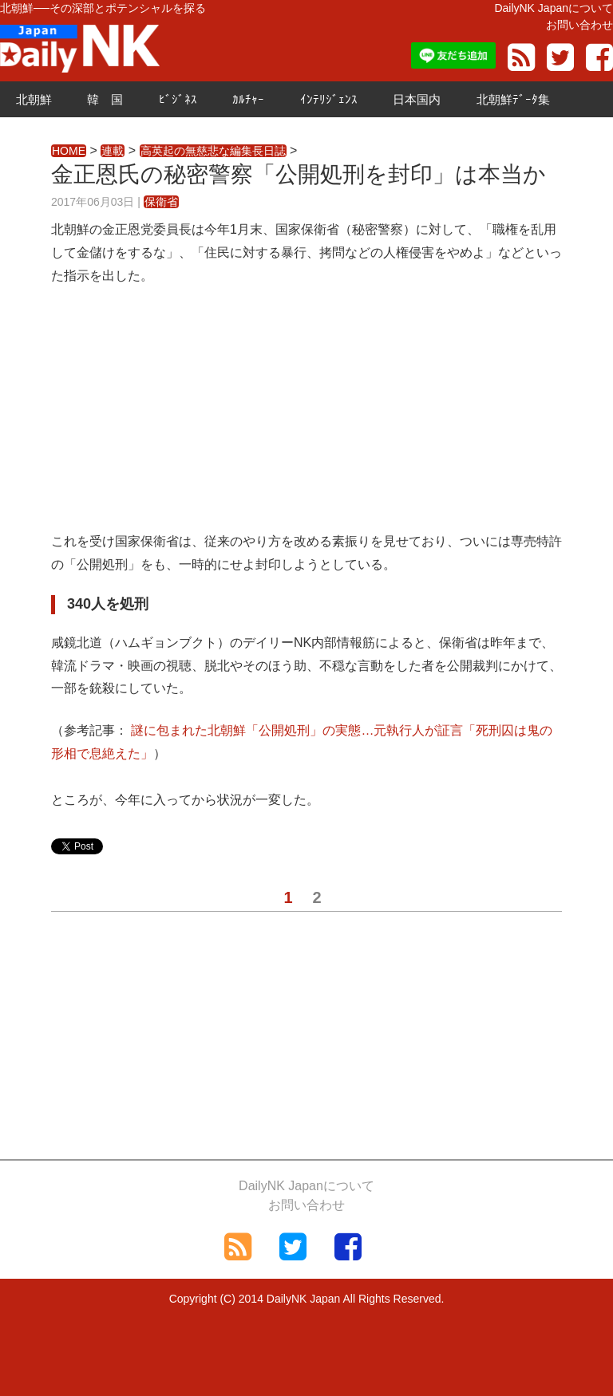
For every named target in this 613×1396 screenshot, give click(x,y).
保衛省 (161, 201)
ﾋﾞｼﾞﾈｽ (178, 99)
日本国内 (417, 99)
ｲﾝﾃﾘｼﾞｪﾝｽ (329, 99)
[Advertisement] (306, 418)
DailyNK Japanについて (553, 8)
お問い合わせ (579, 24)
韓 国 (105, 99)
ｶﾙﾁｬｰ (248, 99)
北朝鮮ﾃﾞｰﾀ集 (513, 99)
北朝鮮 (34, 99)
